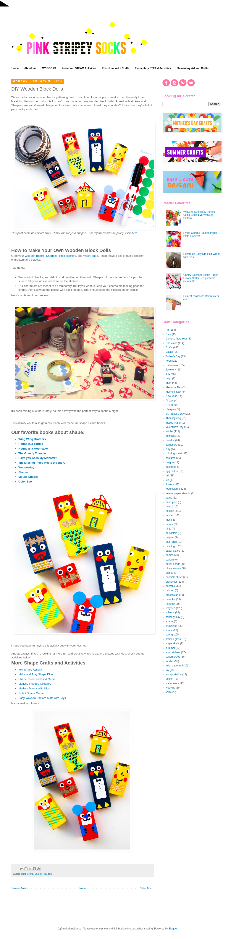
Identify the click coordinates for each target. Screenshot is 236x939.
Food (168, 360)
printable (171, 586)
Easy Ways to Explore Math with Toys (42, 698)
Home (15, 68)
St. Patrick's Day (175, 413)
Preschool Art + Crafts (115, 68)
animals (170, 435)
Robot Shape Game (31, 693)
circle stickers (67, 255)
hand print (171, 502)
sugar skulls (172, 643)
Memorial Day (174, 387)
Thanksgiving (173, 418)
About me (30, 68)
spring (169, 634)
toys (50, 873)
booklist (170, 440)
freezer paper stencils (178, 493)
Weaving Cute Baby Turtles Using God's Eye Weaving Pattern (199, 215)
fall (167, 475)
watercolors (172, 683)
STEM (169, 404)
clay (168, 449)
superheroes (173, 656)
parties (169, 555)
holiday (170, 510)
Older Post (146, 888)
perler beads (173, 563)
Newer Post (19, 888)
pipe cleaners (173, 568)
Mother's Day (173, 391)
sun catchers (173, 652)
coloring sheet (174, 453)
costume (170, 458)
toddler (170, 661)
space (169, 630)
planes (169, 572)
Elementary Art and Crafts (192, 68)
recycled (170, 608)
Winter (169, 431)
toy (45, 873)
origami (170, 537)
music (169, 519)
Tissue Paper (173, 422)
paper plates (173, 550)
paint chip (171, 541)
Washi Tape (90, 255)
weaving (170, 687)
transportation (173, 674)
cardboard (171, 444)
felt (167, 480)
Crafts (30, 873)
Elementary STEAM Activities (153, 68)
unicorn (170, 678)
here (134, 233)
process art (172, 594)
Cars (168, 334)
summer (170, 648)
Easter (169, 351)
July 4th (170, 373)
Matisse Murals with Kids (34, 688)
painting (170, 546)
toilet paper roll (174, 665)
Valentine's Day (174, 427)
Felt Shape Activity (30, 669)
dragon (170, 462)
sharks (169, 621)
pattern (170, 559)
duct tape (171, 466)
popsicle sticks (174, 577)
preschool (171, 581)
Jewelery (171, 369)
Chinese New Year (176, 338)
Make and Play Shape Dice (35, 674)
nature (169, 524)
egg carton (172, 471)
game (169, 497)
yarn (168, 692)
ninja (168, 528)
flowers (170, 484)
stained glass (173, 639)
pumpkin (170, 599)
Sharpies (51, 255)
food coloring (173, 488)
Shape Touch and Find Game (36, 679)
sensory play (173, 617)
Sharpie (39, 873)
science (170, 612)
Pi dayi (169, 400)
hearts (169, 506)
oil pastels (171, 532)
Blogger (173, 928)
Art (167, 329)
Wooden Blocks (34, 255)
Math (168, 382)
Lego (168, 378)
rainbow (170, 603)
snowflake (171, 625)
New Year (171, 396)
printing (170, 590)
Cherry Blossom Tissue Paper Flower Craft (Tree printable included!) (200, 278)
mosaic (170, 515)
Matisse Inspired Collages (34, 683)
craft (23, 873)
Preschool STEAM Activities (79, 68)
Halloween (172, 365)
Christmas (171, 343)
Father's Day (173, 356)
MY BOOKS (49, 68)
